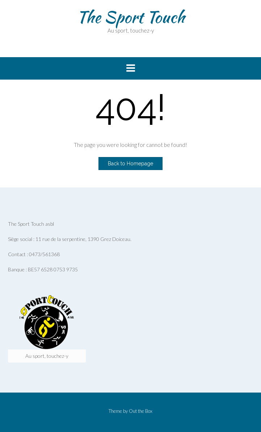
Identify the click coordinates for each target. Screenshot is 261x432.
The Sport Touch (131, 17)
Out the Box (140, 411)
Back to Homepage (130, 163)
